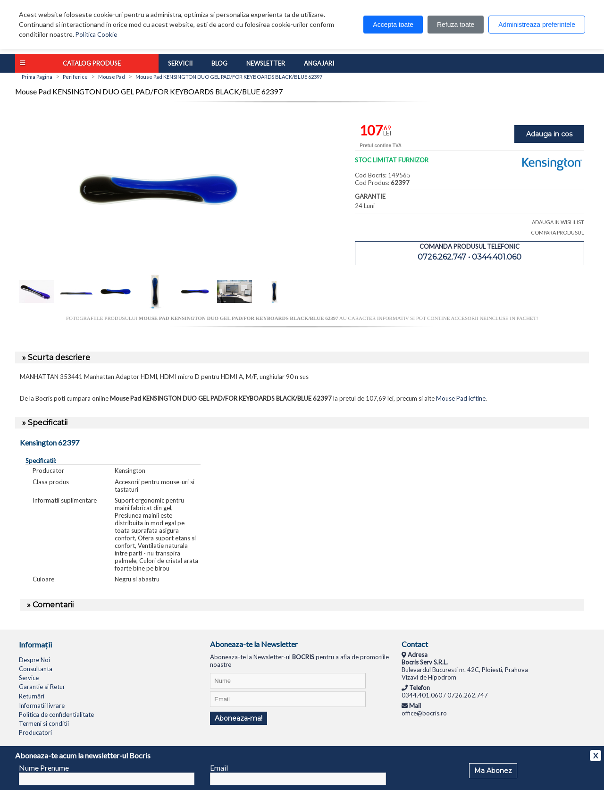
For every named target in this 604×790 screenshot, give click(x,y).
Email (219, 767)
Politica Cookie (96, 34)
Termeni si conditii (44, 723)
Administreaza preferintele (536, 24)
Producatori (35, 732)
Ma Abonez (493, 770)
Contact (415, 643)
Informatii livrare (42, 705)
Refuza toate (455, 24)
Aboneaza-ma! (238, 718)
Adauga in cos (549, 134)
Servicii (180, 63)
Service (29, 677)
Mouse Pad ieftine (461, 398)
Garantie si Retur (42, 686)
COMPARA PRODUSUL (557, 232)
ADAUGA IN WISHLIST (558, 222)
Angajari (319, 63)
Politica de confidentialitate (56, 714)
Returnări (31, 696)
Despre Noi (34, 660)
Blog (219, 63)
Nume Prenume (44, 767)
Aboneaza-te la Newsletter (254, 643)
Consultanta (35, 668)
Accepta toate (393, 24)
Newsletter (265, 63)
